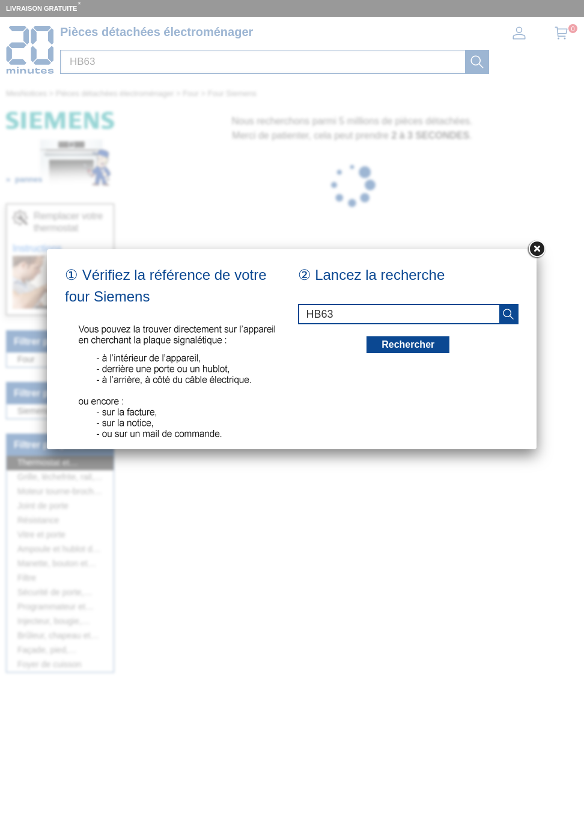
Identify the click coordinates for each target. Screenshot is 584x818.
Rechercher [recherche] (408, 344)
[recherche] (508, 314)
